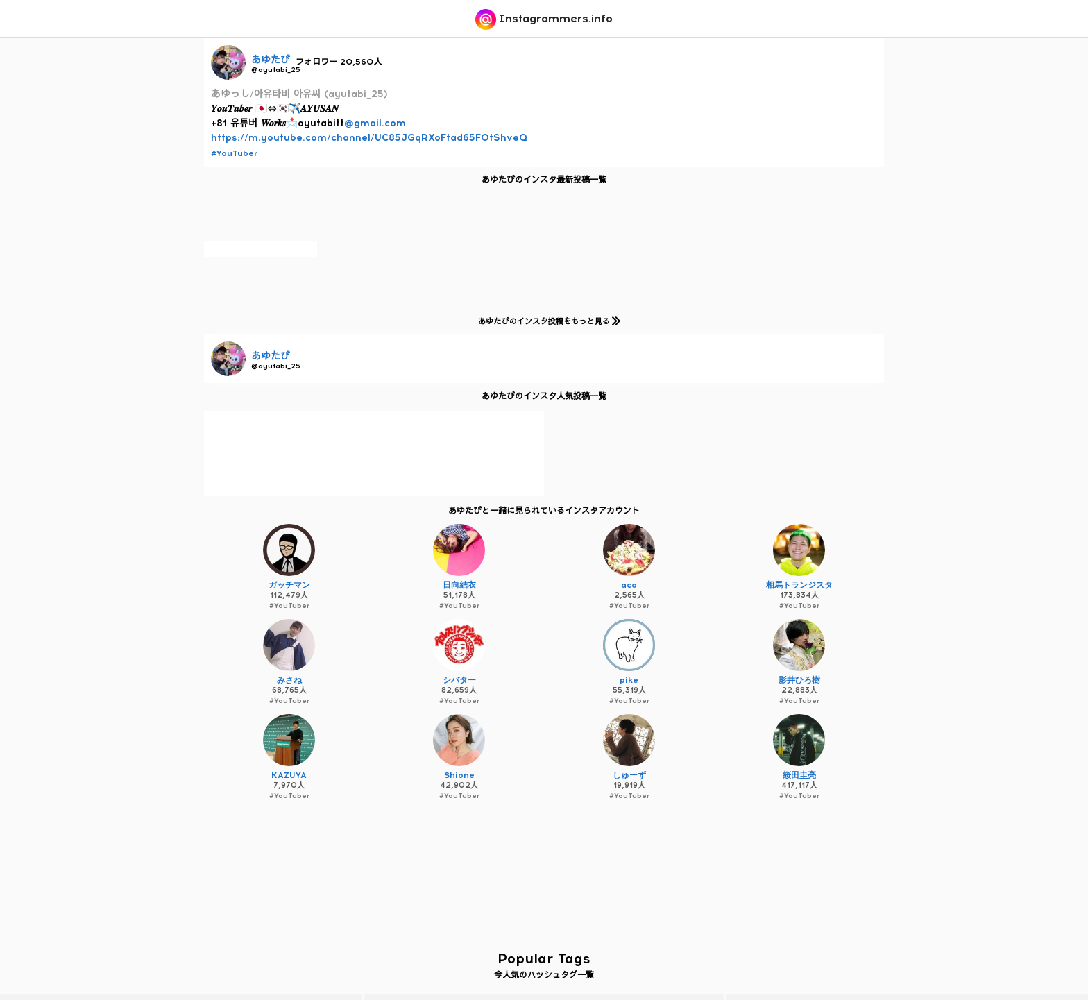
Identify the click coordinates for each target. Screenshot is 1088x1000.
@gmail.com (375, 123)
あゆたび (270, 60)
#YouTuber (234, 153)
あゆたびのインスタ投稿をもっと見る (546, 321)
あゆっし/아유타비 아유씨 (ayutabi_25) (299, 94)
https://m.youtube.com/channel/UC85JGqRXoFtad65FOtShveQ (369, 138)
